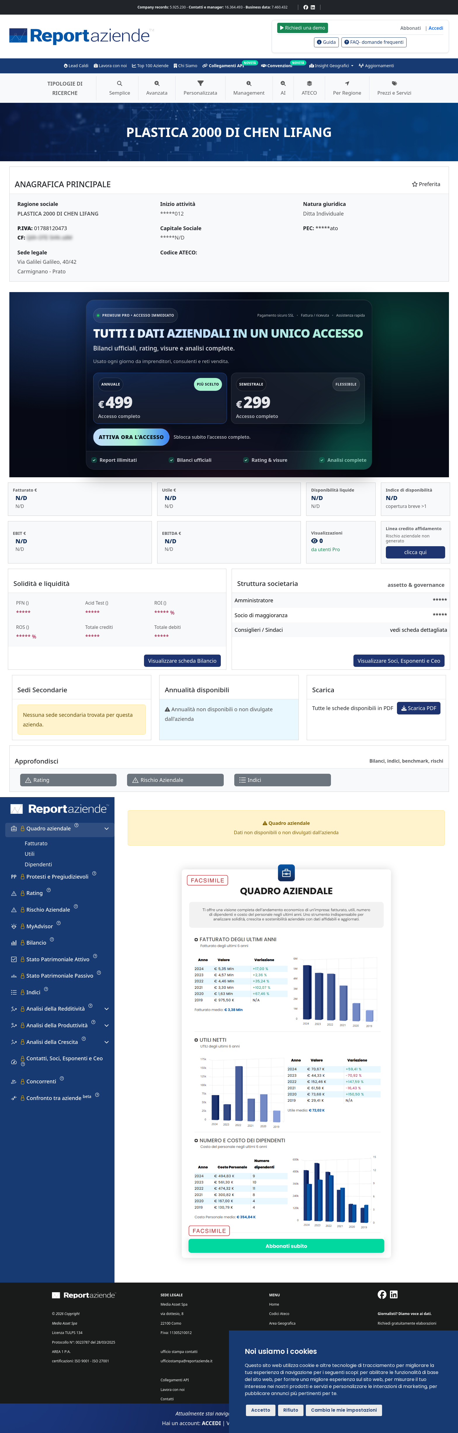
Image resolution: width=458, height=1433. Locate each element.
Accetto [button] (260, 1410)
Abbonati (410, 28)
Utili (30, 853)
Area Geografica (282, 1323)
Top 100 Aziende (150, 65)
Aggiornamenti (376, 65)
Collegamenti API (223, 65)
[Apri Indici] (282, 780)
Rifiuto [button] (290, 1410)
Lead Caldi (76, 65)
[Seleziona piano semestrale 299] (298, 398)
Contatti (167, 1398)
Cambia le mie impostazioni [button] (344, 1410)
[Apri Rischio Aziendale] (175, 780)
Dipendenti (38, 864)
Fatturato (36, 843)
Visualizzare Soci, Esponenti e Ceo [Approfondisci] (399, 660)
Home (274, 1304)
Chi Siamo (185, 65)
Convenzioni (276, 65)
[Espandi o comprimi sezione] (106, 828)
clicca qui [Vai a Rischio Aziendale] (415, 552)
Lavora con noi (110, 65)
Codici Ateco (279, 1313)
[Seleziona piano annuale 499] (160, 398)
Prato (58, 271)
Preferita (426, 184)
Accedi (436, 28)
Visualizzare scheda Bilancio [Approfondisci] (182, 660)
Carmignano (33, 271)
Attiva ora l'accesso (131, 436)
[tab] (59, 830)
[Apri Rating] (68, 780)
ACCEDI (211, 1423)
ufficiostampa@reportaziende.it (187, 1361)
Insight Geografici (329, 65)
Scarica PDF (418, 708)
